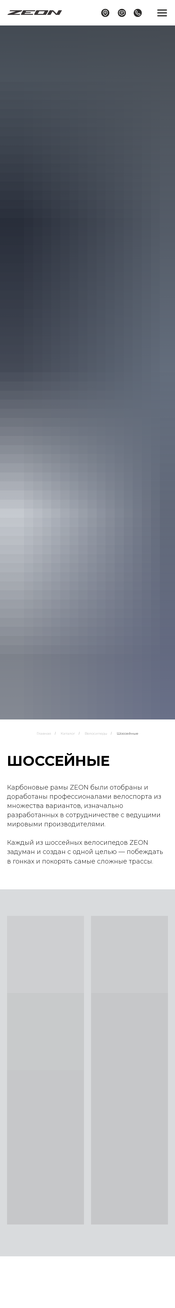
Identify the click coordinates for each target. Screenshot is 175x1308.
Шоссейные (127, 733)
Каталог (68, 733)
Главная (44, 733)
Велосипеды (96, 733)
